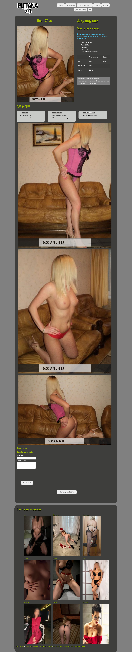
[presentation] (30, 475)
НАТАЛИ (86, 602)
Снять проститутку (31, 646)
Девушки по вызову (45, 646)
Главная (60, 5)
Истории (105, 5)
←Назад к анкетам (67, 492)
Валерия (56, 515)
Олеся (55, 602)
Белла (26, 559)
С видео (97, 5)
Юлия (55, 559)
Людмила (86, 515)
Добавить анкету (80, 9)
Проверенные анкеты (84, 5)
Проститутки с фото (78, 646)
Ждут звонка (71, 5)
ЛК (90, 9)
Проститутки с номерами (61, 646)
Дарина (26, 602)
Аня (25, 515)
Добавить (27, 483)
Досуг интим (20, 646)
